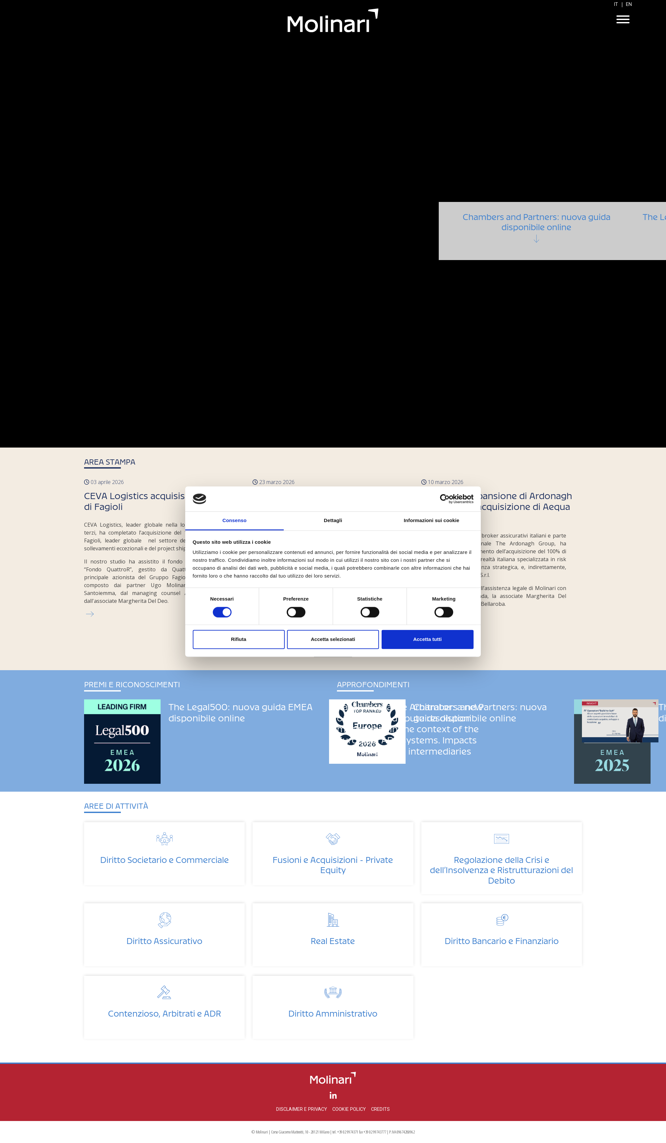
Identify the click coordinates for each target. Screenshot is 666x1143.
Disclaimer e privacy (301, 1109)
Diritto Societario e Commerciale (164, 857)
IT (616, 4)
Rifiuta (238, 639)
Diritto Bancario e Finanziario (502, 938)
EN (629, 4)
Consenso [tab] (234, 520)
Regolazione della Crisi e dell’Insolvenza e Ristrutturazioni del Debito (501, 868)
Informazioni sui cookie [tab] (431, 520)
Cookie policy (349, 1109)
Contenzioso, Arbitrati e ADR (164, 1011)
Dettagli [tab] (333, 520)
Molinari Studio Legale (333, 20)
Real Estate (333, 938)
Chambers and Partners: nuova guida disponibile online (536, 238)
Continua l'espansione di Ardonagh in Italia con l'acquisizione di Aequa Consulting (496, 504)
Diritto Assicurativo (164, 938)
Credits (380, 1109)
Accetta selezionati (333, 639)
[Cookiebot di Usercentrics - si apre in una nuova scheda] (445, 499)
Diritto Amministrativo (332, 1011)
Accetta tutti (427, 639)
